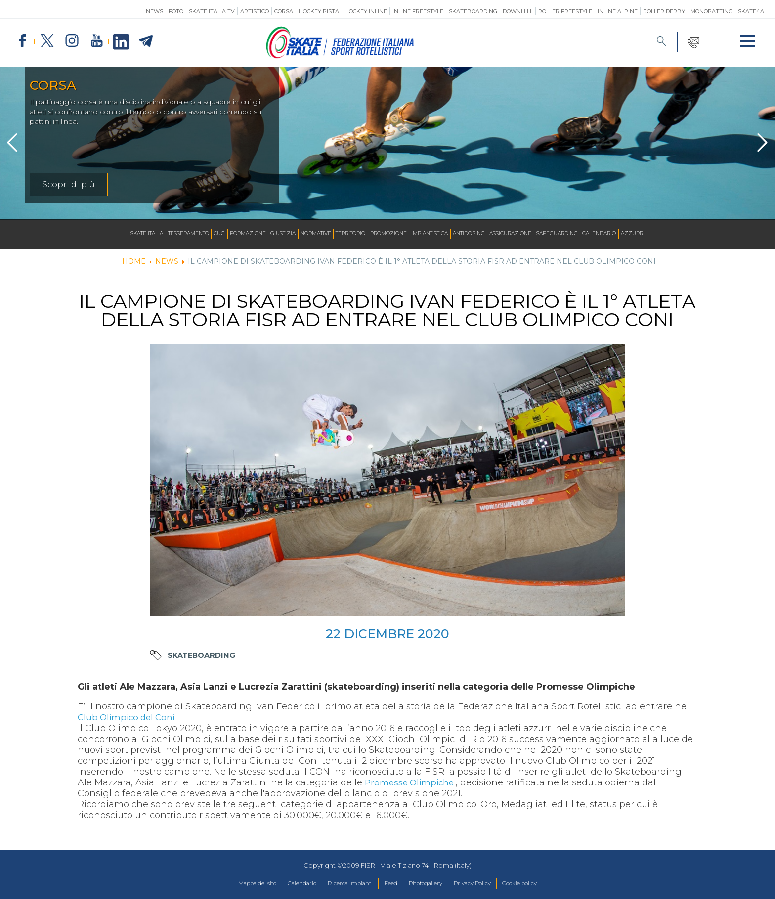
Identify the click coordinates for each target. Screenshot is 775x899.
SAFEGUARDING (583, 233)
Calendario (631, 233)
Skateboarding (473, 11)
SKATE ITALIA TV (212, 11)
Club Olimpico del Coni (129, 717)
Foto (176, 11)
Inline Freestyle (417, 11)
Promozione (390, 233)
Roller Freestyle (565, 11)
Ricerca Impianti (344, 884)
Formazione (228, 233)
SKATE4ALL (754, 11)
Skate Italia (111, 233)
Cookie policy (540, 884)
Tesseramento (160, 233)
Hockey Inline (365, 11)
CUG (196, 233)
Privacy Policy (485, 884)
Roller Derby (664, 11)
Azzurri (669, 233)
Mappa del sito (236, 884)
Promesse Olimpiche (413, 782)
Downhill (518, 11)
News (154, 11)
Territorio (346, 233)
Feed (390, 884)
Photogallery (431, 884)
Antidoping (483, 233)
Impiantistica (438, 233)
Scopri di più (69, 184)
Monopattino (711, 11)
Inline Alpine (618, 11)
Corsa (283, 11)
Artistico (254, 11)
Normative (305, 233)
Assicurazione (531, 233)
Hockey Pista (319, 11)
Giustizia (268, 233)
